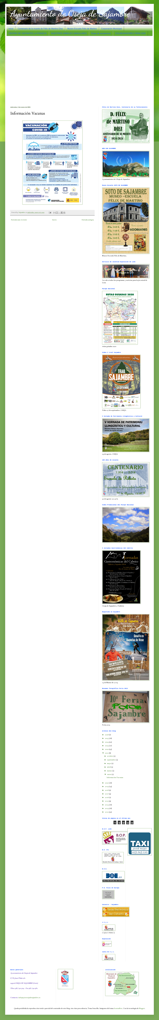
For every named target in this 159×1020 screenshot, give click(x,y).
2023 (107, 746)
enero (109, 774)
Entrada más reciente (19, 220)
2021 (107, 753)
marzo (109, 771)
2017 (107, 794)
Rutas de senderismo (101, 33)
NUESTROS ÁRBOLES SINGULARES (69, 33)
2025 (107, 738)
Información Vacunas (115, 777)
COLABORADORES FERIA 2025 (130, 33)
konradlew (118, 1008)
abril (109, 767)
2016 (107, 797)
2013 (107, 808)
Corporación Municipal (111, 29)
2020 (107, 783)
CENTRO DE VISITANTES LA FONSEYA (28, 33)
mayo (109, 763)
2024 (107, 742)
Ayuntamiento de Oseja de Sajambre (70, 13)
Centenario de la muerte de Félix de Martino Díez (40, 29)
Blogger (142, 1008)
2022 (107, 749)
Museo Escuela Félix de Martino (82, 29)
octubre (110, 756)
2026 (107, 735)
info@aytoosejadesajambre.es (29, 998)
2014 (107, 805)
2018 (107, 790)
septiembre (111, 760)
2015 (107, 801)
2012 (107, 812)
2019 (107, 786)
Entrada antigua (88, 220)
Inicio (11, 29)
